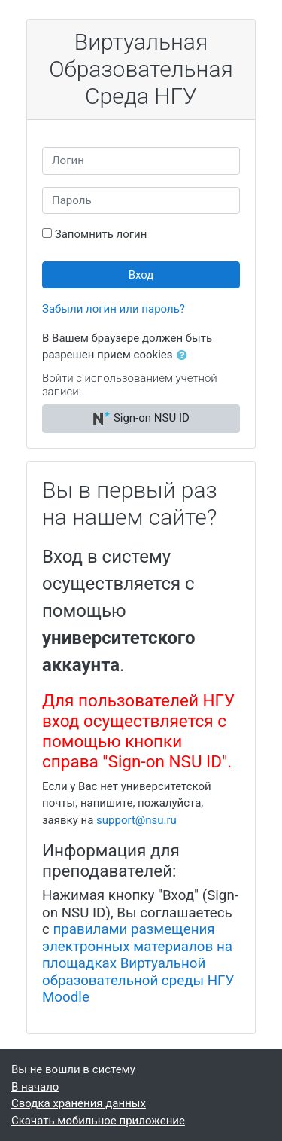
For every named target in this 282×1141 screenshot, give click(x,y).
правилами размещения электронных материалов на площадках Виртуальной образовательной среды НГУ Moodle (138, 963)
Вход (141, 275)
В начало (35, 1087)
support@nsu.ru (136, 820)
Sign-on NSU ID (141, 419)
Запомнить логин (101, 234)
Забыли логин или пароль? (113, 309)
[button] (185, 355)
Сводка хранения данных (78, 1103)
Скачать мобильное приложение (98, 1120)
